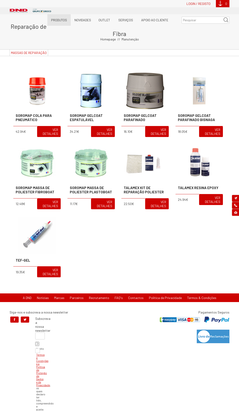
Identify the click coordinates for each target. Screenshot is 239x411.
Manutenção (130, 32)
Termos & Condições (201, 290)
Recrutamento (99, 290)
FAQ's (119, 290)
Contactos (136, 290)
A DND (27, 290)
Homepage (108, 32)
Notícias (43, 290)
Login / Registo (198, 4)
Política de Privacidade (165, 290)
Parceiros (77, 290)
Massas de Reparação (29, 45)
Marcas (59, 290)
